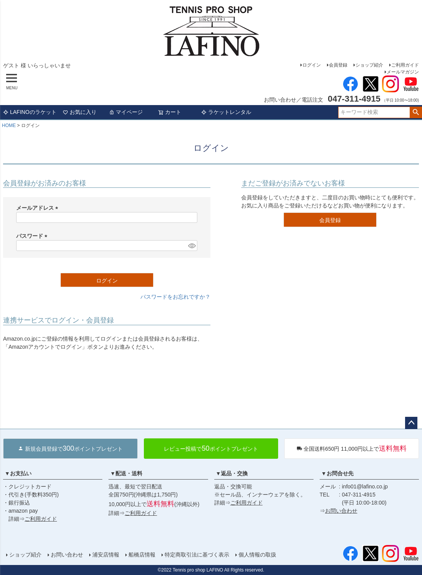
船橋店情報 (141, 555)
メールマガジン (403, 72)
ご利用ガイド (405, 65)
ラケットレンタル (226, 112)
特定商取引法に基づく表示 (197, 555)
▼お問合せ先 (337, 473)
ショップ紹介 (369, 65)
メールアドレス (38, 208)
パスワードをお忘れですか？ (175, 297)
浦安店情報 (105, 555)
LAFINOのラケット (30, 112)
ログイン (311, 65)
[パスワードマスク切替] (191, 246)
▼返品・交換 (232, 473)
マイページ (126, 112)
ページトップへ (411, 423)
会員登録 (338, 65)
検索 (416, 112)
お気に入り (80, 112)
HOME (9, 125)
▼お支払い (18, 473)
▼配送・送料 (126, 473)
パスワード (33, 236)
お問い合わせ (341, 511)
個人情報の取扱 (257, 555)
